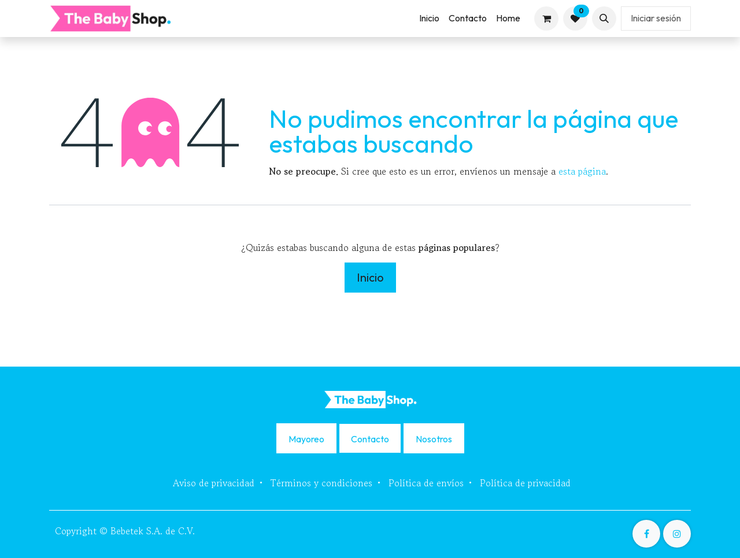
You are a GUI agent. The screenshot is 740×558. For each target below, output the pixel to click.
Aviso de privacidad (213, 483)
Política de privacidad (525, 483)
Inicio (370, 277)
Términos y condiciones (321, 483)
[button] (604, 18)
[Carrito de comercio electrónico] (546, 18)
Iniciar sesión (656, 18)
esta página (582, 171)
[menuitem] (429, 18)
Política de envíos (426, 483)
